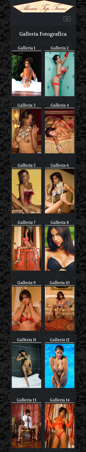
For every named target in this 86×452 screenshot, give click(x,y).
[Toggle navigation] (67, 18)
